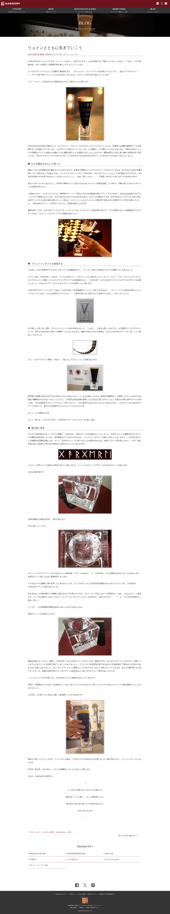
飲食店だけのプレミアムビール (17, 10)
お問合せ (71, 894)
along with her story (35, 853)
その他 (31, 859)
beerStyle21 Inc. (88, 910)
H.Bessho (48, 54)
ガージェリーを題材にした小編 (119, 10)
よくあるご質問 (81, 894)
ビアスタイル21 (110, 859)
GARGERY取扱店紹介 (74, 853)
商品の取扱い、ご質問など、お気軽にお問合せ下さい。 (85, 907)
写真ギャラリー (92, 894)
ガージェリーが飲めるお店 (85, 10)
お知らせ (108, 853)
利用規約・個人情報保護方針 (106, 894)
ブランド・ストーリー (70, 54)
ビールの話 (70, 859)
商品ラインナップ (51, 10)
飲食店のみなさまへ (61, 894)
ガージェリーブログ (153, 10)
